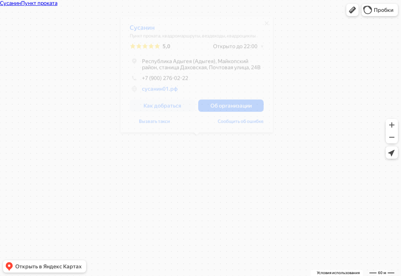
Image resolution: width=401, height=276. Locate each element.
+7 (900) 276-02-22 (159, 81)
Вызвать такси (154, 124)
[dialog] (197, 77)
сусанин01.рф (160, 92)
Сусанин (142, 30)
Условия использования (338, 273)
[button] (352, 10)
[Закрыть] (267, 26)
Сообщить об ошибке (241, 124)
